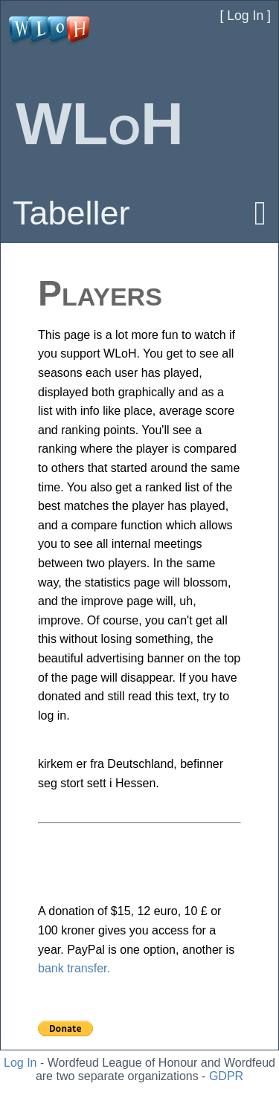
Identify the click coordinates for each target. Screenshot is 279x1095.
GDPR (226, 1076)
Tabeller (71, 213)
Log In (20, 1062)
